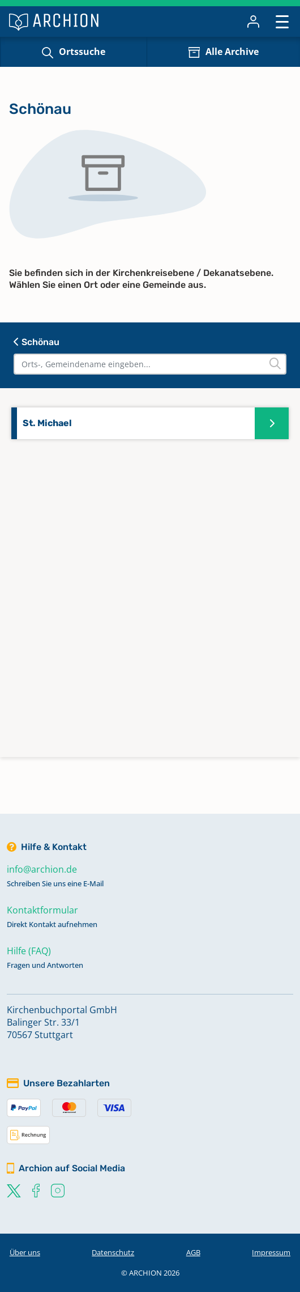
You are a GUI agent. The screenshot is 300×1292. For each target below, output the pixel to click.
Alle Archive (232, 51)
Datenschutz (113, 1252)
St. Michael (47, 423)
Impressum (271, 1252)
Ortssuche (82, 51)
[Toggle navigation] (282, 21)
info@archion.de (42, 869)
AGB (193, 1252)
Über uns (25, 1252)
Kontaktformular (42, 910)
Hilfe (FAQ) (29, 951)
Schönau (36, 342)
